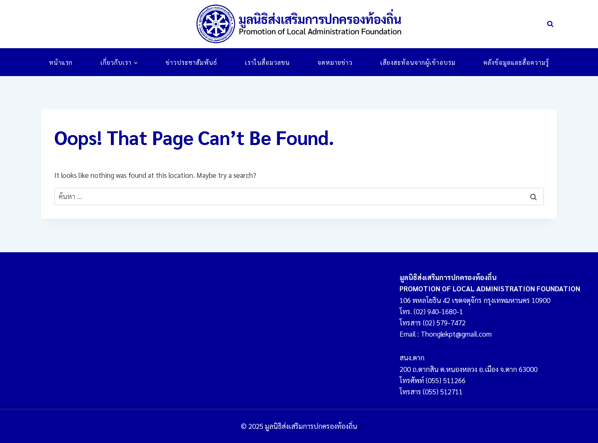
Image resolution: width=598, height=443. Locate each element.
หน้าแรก (61, 62)
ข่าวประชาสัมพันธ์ (191, 62)
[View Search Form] (550, 24)
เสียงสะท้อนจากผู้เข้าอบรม (418, 62)
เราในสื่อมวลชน (267, 62)
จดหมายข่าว (335, 62)
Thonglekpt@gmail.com (456, 333)
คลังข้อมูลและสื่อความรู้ (516, 62)
